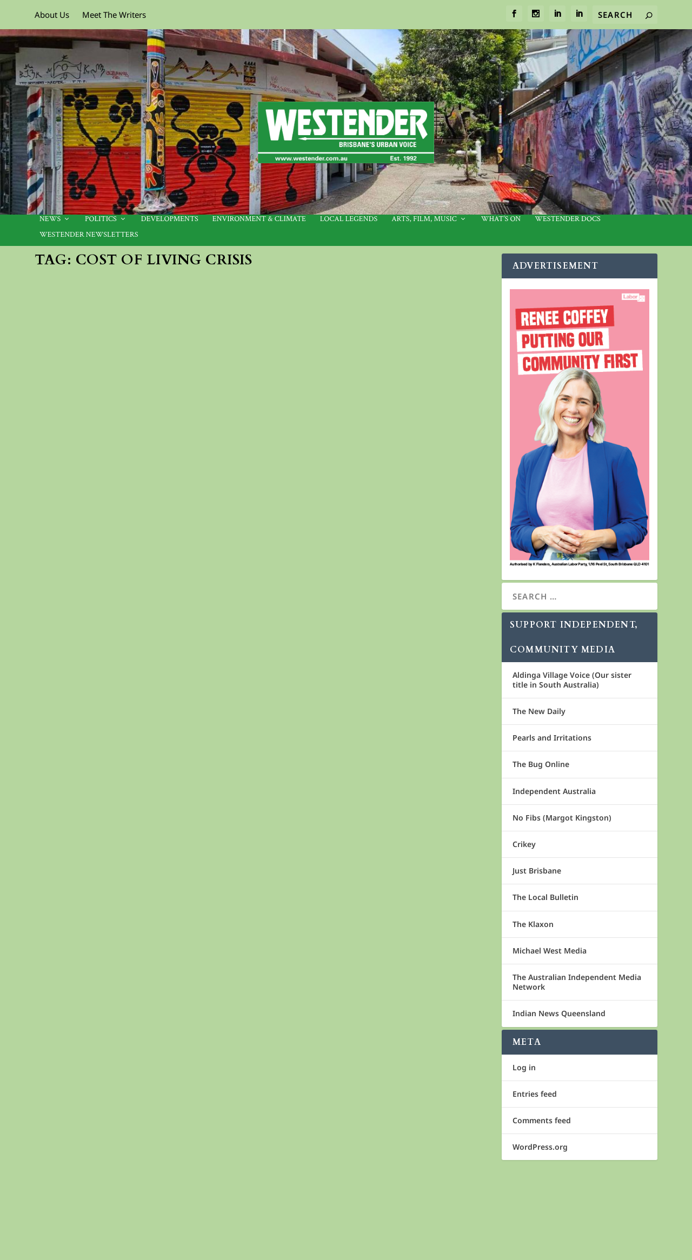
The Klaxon (533, 924)
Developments (169, 219)
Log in (524, 1067)
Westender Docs (567, 219)
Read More (75, 523)
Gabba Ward (193, 1030)
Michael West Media (550, 950)
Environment (217, 453)
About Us (52, 14)
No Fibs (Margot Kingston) (562, 817)
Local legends (348, 219)
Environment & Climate (259, 219)
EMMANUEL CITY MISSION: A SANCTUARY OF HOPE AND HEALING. (146, 713)
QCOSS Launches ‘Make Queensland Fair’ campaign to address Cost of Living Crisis (379, 437)
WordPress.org (540, 1147)
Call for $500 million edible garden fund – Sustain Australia (142, 431)
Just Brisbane (537, 870)
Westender (307, 1041)
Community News (168, 453)
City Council (153, 1030)
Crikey (524, 844)
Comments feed (542, 1120)
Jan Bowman (72, 736)
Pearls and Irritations (552, 737)
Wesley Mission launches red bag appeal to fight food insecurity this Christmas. (374, 1013)
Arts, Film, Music (424, 219)
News (50, 219)
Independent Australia (554, 791)
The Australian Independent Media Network (577, 982)
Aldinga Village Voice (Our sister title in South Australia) (572, 680)
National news (458, 465)
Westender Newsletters (88, 234)
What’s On (501, 219)
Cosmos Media (107, 1184)
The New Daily (539, 711)
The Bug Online (541, 764)
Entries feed (535, 1094)
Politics (101, 219)
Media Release (76, 453)
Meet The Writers (114, 14)
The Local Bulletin (545, 897)
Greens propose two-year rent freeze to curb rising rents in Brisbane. (130, 1002)
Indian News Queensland (559, 1013)
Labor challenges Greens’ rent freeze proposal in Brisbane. (368, 725)
